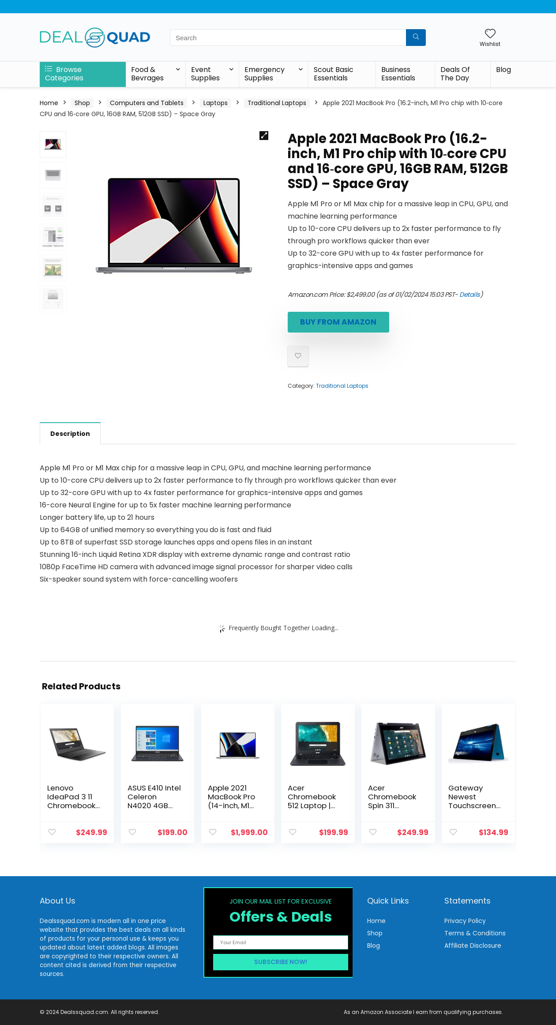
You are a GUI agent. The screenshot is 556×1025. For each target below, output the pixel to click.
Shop (82, 102)
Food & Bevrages (147, 73)
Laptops (215, 102)
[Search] (416, 37)
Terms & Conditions (475, 933)
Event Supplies (205, 73)
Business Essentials (398, 73)
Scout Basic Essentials (333, 73)
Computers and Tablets (147, 102)
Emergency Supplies (264, 73)
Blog (503, 69)
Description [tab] (70, 433)
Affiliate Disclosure (472, 945)
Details (469, 294)
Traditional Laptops (277, 102)
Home (49, 102)
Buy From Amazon (338, 322)
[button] (263, 135)
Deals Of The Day (455, 73)
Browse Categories (64, 73)
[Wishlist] (490, 34)
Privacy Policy (465, 920)
